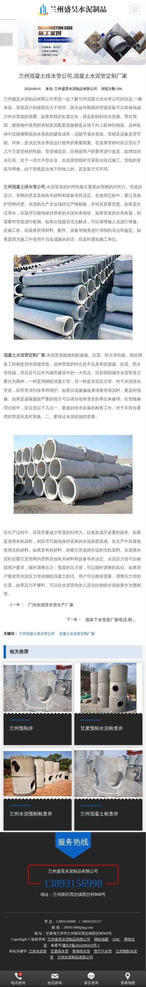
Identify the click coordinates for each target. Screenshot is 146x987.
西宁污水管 (103, 951)
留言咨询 (91, 978)
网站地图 (101, 939)
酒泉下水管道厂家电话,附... (110, 619)
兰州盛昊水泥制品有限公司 (69, 939)
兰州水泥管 (38, 951)
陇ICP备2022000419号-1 (81, 945)
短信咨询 (55, 978)
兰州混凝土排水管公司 (37, 634)
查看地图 (128, 978)
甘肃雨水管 (59, 951)
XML (116, 939)
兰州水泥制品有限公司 (75, 957)
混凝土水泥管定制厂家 (77, 634)
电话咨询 (18, 978)
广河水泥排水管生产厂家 (51, 604)
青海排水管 (81, 951)
